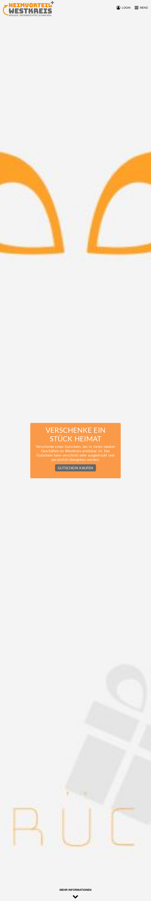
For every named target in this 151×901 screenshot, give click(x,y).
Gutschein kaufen (75, 468)
